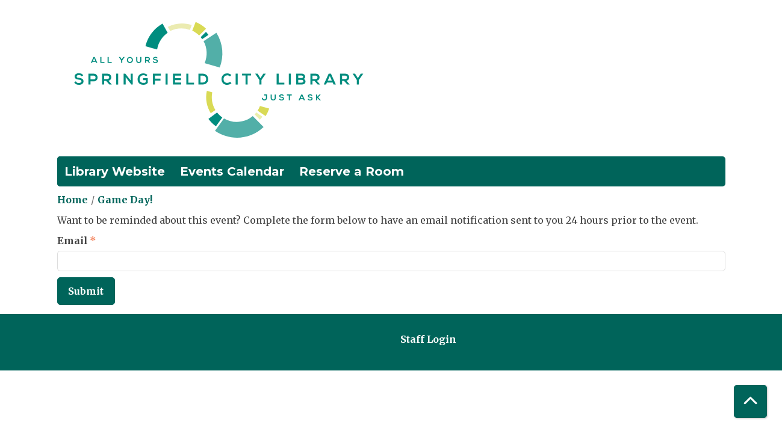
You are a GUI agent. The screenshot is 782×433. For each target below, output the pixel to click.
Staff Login (428, 339)
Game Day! (125, 200)
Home (72, 200)
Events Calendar (232, 171)
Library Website (114, 171)
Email (72, 241)
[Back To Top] (750, 401)
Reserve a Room (351, 171)
